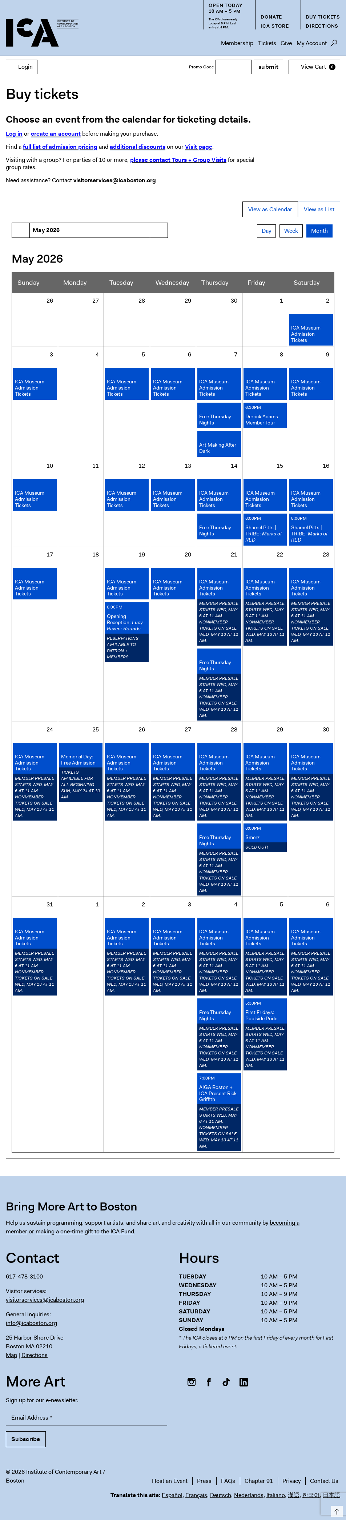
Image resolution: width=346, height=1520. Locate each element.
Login (22, 67)
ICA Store (275, 26)
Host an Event (170, 1481)
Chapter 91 (259, 1481)
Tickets (267, 43)
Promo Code (201, 67)
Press (204, 1481)
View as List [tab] (319, 209)
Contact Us (324, 1481)
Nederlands (248, 1495)
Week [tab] (291, 231)
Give (286, 43)
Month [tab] (319, 231)
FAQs (228, 1481)
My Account (312, 43)
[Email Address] (86, 1418)
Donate (271, 17)
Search (333, 45)
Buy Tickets (323, 17)
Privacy (291, 1481)
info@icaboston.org (31, 1323)
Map (11, 1355)
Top (335, 1510)
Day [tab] (266, 231)
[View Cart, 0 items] (314, 67)
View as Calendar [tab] (270, 209)
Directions (322, 26)
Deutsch (220, 1495)
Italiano (275, 1495)
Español (172, 1495)
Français (196, 1495)
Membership (237, 43)
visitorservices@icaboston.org (45, 1300)
